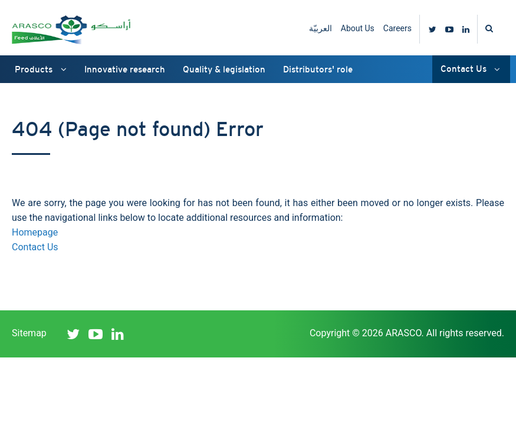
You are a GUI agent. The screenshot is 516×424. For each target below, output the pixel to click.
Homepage (35, 232)
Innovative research (124, 69)
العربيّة (320, 28)
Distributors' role (318, 69)
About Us (357, 28)
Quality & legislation (224, 69)
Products (41, 69)
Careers (397, 28)
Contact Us (470, 69)
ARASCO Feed (71, 29)
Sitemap (29, 333)
